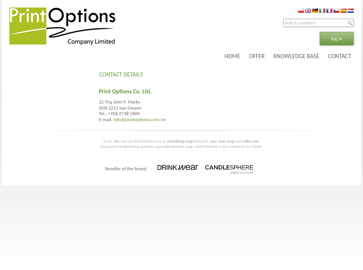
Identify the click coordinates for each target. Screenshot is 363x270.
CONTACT (339, 56)
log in (336, 38)
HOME (232, 56)
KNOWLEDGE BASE (296, 56)
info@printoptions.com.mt (139, 119)
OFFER (257, 56)
